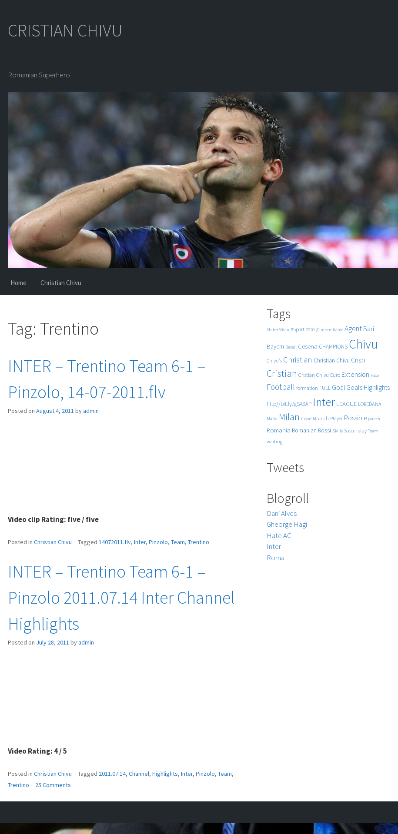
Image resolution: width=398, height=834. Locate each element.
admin (91, 411)
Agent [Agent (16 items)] (353, 328)
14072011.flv (115, 542)
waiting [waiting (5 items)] (274, 442)
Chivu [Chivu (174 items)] (363, 344)
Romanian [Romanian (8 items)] (304, 430)
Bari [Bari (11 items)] (368, 329)
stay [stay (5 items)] (362, 431)
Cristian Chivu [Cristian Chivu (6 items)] (313, 375)
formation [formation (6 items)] (307, 388)
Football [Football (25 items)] (281, 387)
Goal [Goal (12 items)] (338, 387)
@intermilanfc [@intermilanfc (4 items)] (329, 329)
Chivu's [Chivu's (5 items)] (274, 361)
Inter (140, 542)
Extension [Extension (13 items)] (355, 374)
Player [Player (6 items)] (336, 418)
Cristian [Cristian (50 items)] (282, 373)
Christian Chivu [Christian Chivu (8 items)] (332, 360)
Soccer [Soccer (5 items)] (350, 431)
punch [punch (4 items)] (374, 419)
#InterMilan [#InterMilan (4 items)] (278, 329)
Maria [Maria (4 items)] (272, 419)
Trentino (198, 542)
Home (18, 283)
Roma (275, 557)
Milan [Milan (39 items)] (289, 417)
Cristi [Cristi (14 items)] (358, 360)
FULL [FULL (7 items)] (325, 388)
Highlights (165, 774)
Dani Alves (282, 513)
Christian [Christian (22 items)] (297, 360)
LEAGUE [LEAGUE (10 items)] (346, 403)
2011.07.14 (112, 774)
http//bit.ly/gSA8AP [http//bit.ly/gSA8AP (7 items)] (289, 404)
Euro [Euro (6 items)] (335, 375)
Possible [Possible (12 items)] (355, 418)
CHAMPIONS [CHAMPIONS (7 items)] (333, 346)
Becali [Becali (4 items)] (291, 347)
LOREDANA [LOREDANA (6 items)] (369, 404)
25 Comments (53, 785)
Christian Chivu (60, 283)
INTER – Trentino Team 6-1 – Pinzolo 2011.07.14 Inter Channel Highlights (121, 598)
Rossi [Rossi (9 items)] (324, 430)
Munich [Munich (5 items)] (321, 418)
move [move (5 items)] (306, 418)
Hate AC (279, 535)
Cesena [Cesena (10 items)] (308, 346)
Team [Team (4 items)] (373, 431)
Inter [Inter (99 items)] (324, 402)
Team (178, 542)
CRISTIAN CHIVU (65, 30)
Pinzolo (158, 542)
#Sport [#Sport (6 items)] (297, 329)
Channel (139, 774)
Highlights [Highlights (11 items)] (377, 387)
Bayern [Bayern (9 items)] (275, 346)
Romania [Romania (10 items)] (279, 430)
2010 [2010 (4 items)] (310, 329)
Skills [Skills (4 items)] (337, 431)
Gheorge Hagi (287, 524)
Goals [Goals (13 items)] (354, 387)
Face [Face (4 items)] (375, 375)
